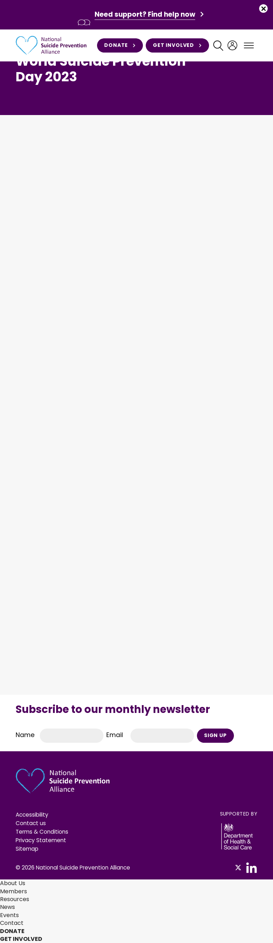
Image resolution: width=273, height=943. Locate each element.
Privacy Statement (41, 840)
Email (114, 735)
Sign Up (215, 735)
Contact (11, 923)
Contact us (31, 823)
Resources (14, 899)
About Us (12, 883)
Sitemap (27, 848)
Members (13, 891)
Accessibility (32, 814)
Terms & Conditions (42, 831)
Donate (120, 45)
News (7, 907)
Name (25, 735)
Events (9, 915)
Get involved (177, 45)
